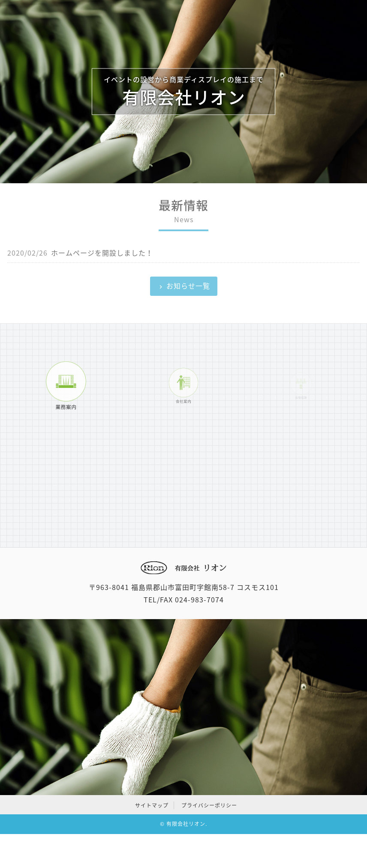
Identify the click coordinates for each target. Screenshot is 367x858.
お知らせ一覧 (188, 285)
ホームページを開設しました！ (102, 252)
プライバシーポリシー (209, 805)
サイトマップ (151, 805)
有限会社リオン (185, 824)
